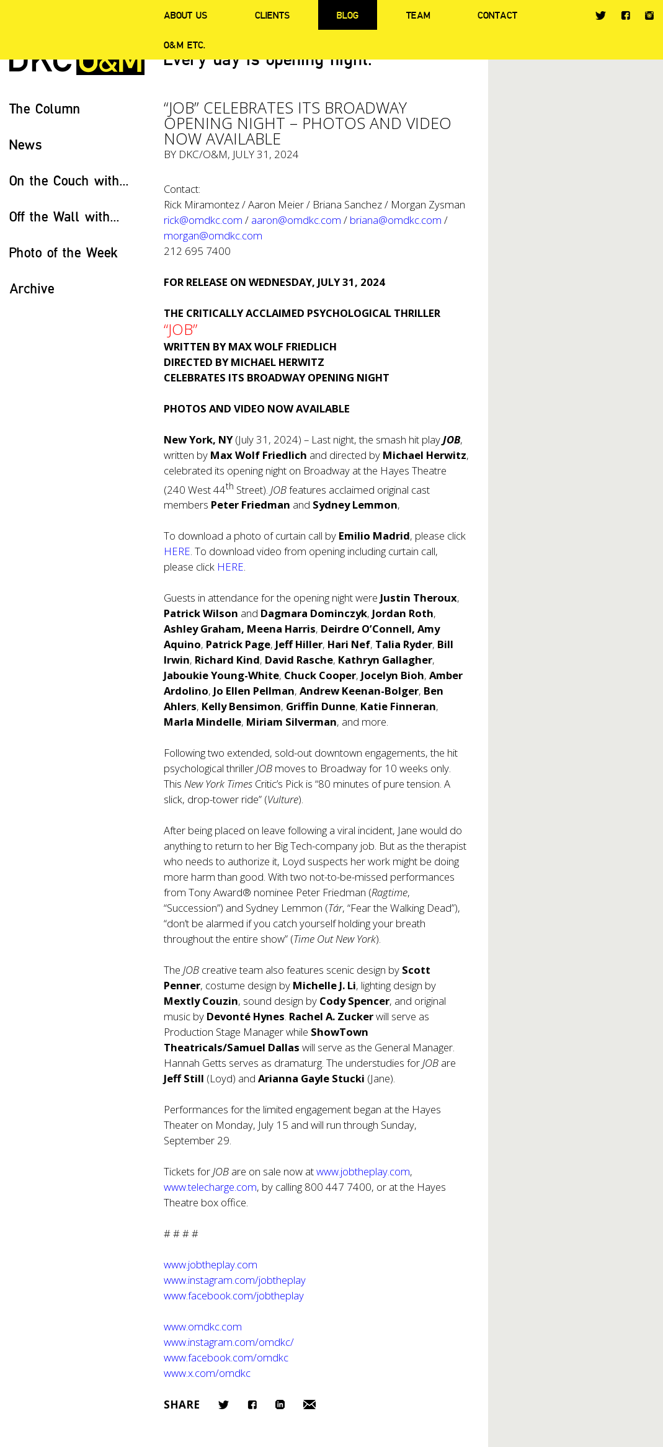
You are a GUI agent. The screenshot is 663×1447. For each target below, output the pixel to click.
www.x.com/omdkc (207, 1373)
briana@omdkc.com (396, 220)
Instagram (649, 15)
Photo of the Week (63, 252)
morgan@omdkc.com (213, 235)
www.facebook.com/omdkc (226, 1357)
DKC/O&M (203, 154)
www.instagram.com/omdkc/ (229, 1342)
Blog (347, 15)
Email (309, 1404)
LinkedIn (280, 1404)
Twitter (600, 15)
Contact (497, 15)
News (25, 144)
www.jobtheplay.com (363, 1171)
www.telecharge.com (210, 1187)
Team (418, 15)
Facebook (625, 15)
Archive (32, 288)
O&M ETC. (185, 44)
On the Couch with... (69, 180)
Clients (272, 15)
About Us (185, 15)
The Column (45, 108)
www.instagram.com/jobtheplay (235, 1280)
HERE (177, 551)
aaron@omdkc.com (296, 220)
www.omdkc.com (203, 1326)
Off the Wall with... (64, 216)
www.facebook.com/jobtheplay (234, 1295)
